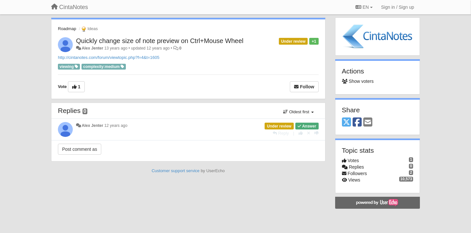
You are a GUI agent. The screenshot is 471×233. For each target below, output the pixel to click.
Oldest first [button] (298, 111)
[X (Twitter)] (346, 122)
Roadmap (67, 28)
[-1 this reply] (316, 133)
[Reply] (281, 133)
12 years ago (115, 125)
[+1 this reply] (301, 133)
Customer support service (176, 170)
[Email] (367, 122)
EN (364, 7)
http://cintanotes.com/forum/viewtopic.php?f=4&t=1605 (108, 57)
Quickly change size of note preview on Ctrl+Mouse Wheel (159, 40)
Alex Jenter (92, 48)
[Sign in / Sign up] (397, 7)
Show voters (358, 81)
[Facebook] (357, 122)
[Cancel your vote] (308, 133)
